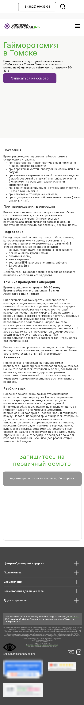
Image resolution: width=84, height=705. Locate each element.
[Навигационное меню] (77, 26)
